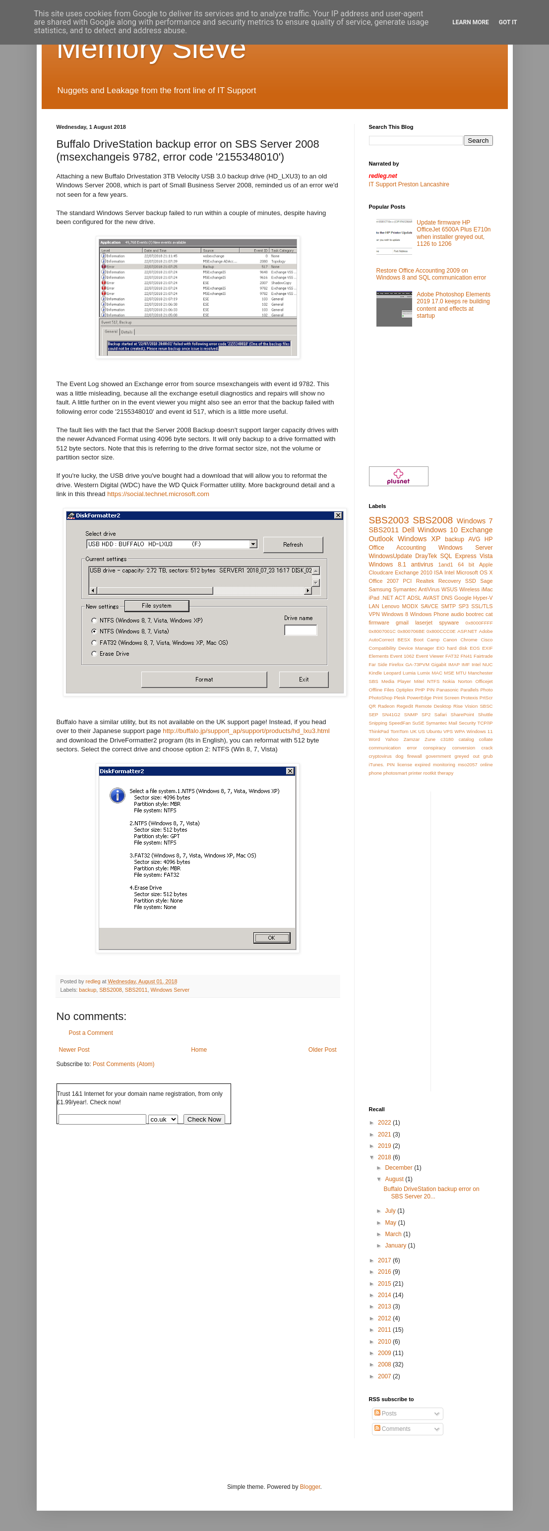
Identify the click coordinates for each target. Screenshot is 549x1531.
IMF (466, 664)
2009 (385, 1353)
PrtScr (486, 697)
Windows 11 (480, 731)
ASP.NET (467, 631)
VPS (448, 731)
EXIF (487, 648)
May (391, 1222)
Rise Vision (465, 706)
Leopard (392, 673)
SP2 (426, 714)
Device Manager (416, 648)
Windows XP (419, 539)
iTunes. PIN (382, 764)
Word (374, 739)
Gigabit (438, 664)
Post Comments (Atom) (124, 1064)
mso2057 (467, 764)
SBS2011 (136, 990)
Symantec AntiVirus (416, 589)
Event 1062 (402, 656)
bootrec (475, 614)
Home (199, 1049)
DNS (447, 598)
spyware (449, 622)
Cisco (486, 639)
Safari (440, 714)
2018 (385, 1157)
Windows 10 (438, 530)
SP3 (464, 606)
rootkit (429, 773)
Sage (486, 581)
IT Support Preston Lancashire (409, 184)
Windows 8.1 (387, 564)
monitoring (444, 764)
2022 (385, 1122)
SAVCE (429, 606)
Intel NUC (482, 664)
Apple (486, 564)
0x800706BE (411, 631)
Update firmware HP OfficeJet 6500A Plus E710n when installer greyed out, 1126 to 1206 (453, 233)
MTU (461, 673)
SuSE (418, 723)
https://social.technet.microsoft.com (158, 494)
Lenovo (390, 606)
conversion (463, 747)
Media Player (396, 681)
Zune (430, 739)
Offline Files (381, 689)
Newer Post (74, 1049)
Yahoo (391, 739)
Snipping (378, 723)
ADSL (414, 598)
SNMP (411, 714)
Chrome (468, 639)
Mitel (419, 681)
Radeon (386, 706)
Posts (385, 1413)
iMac (487, 589)
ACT (400, 598)
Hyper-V (483, 598)
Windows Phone (429, 614)
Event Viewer (430, 656)
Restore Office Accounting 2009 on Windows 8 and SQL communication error (431, 274)
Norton (465, 681)
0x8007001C (382, 631)
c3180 (446, 739)
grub (487, 756)
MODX (410, 606)
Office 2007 (384, 581)
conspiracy (434, 747)
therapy (445, 773)
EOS (475, 648)
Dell (408, 530)
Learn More (470, 22)
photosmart (395, 773)
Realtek (425, 581)
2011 (385, 1329)
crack (487, 747)
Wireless (469, 589)
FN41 (466, 656)
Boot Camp (426, 639)
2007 (385, 1376)
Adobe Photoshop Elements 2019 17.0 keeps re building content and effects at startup (453, 305)
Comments (392, 1428)
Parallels (469, 689)
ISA (438, 572)
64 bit (466, 564)
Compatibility (382, 648)
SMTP (448, 606)
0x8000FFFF (479, 622)
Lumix (424, 673)
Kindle (375, 673)
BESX (404, 639)
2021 (385, 1134)
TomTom (399, 731)
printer (415, 773)
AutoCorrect (381, 639)
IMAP (454, 664)
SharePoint (462, 714)
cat (489, 614)
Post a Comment (91, 1032)
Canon (450, 639)
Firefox (396, 664)
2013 (385, 1306)
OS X (486, 572)
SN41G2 (391, 714)
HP (489, 539)
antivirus (422, 564)
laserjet (423, 622)
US (421, 731)
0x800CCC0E (441, 631)
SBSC (486, 706)
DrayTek (426, 556)
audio (457, 614)
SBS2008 (110, 990)
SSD (470, 581)
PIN (430, 689)
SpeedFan (400, 723)
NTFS (433, 681)
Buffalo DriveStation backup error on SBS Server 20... (431, 1192)
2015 (385, 1283)
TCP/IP (485, 723)
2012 (385, 1318)
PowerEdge (419, 697)
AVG (474, 539)
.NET (387, 598)
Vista (486, 556)
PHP (420, 689)
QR (372, 706)
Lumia (409, 673)
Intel (449, 572)
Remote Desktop (433, 706)
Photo (486, 689)
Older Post (322, 1049)
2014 (385, 1295)
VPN (374, 614)
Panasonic (447, 689)
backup (87, 990)
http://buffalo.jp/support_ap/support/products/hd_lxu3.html (246, 731)
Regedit (405, 706)
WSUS (449, 589)
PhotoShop (380, 697)
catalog (466, 739)
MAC (437, 673)
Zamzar (412, 739)
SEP (373, 714)
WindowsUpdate (390, 556)
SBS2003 (389, 520)
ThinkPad (379, 731)
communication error (393, 747)
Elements (379, 656)
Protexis (469, 697)
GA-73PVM (417, 664)
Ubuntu (434, 731)
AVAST (431, 598)
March (394, 1234)
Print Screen (446, 697)
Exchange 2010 (413, 572)
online (486, 764)
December (399, 1167)
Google (463, 598)
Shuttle (485, 714)
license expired (413, 764)
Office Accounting (397, 547)
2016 (385, 1271)
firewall (414, 756)
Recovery (449, 581)
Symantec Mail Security (451, 723)
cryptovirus (380, 756)
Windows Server (169, 990)
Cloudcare (381, 572)
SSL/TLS (481, 606)
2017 (385, 1260)
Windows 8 (394, 614)
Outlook (381, 539)
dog (399, 756)
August (395, 1179)
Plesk (399, 697)
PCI (407, 581)
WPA (459, 731)
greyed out (467, 756)
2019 (385, 1145)
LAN (374, 606)
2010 (385, 1341)
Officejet (483, 681)
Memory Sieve (151, 47)
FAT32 (452, 656)
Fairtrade (483, 656)
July (391, 1210)
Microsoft (467, 572)
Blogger (310, 1486)
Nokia (449, 681)
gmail (402, 622)
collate (486, 739)
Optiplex (404, 689)
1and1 (445, 564)
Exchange (477, 530)
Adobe (486, 631)
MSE (449, 673)
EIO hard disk (451, 648)
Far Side (378, 664)
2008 (385, 1364)
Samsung (380, 589)
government (438, 756)
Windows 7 (475, 521)
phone (375, 773)
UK (413, 731)
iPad (374, 598)
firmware (379, 622)
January (396, 1245)
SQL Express (458, 556)
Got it (508, 22)
